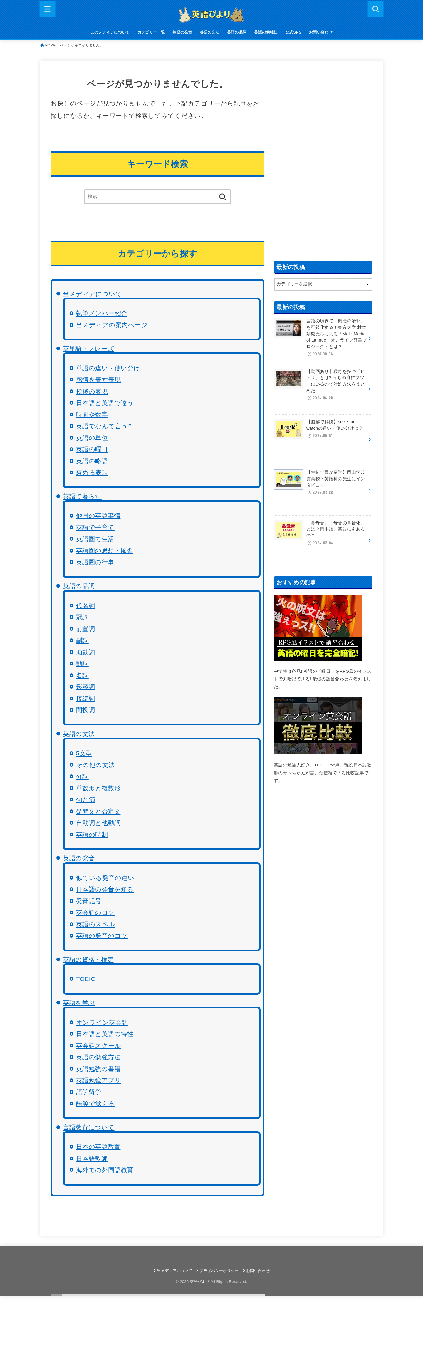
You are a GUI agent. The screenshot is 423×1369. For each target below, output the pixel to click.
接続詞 (85, 698)
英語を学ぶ (79, 1002)
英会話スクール (98, 1045)
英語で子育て (95, 527)
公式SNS (293, 32)
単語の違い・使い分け (108, 368)
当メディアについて (92, 293)
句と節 (85, 799)
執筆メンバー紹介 (101, 313)
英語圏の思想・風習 (104, 550)
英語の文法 (209, 32)
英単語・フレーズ (88, 348)
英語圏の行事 (95, 562)
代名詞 (85, 605)
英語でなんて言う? (104, 426)
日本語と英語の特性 (105, 1033)
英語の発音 (182, 32)
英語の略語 (92, 461)
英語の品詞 (237, 32)
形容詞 (85, 686)
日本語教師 (92, 1158)
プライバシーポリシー (219, 1270)
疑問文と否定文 (98, 811)
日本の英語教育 (98, 1146)
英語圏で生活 (95, 538)
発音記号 (88, 901)
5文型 (84, 753)
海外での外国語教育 (105, 1170)
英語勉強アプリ (98, 1080)
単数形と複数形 (98, 788)
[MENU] (48, 9)
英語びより (199, 1281)
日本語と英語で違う (105, 402)
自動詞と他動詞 (98, 822)
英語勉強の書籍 (98, 1068)
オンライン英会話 (102, 1022)
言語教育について (88, 1127)
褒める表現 (92, 472)
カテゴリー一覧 (151, 32)
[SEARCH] (375, 9)
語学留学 (88, 1092)
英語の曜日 (92, 449)
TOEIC (85, 978)
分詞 (82, 776)
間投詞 (85, 710)
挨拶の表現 (92, 391)
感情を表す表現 (98, 379)
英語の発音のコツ (102, 935)
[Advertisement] (323, 159)
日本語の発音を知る (105, 889)
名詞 (82, 675)
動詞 (82, 663)
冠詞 (82, 617)
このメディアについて (110, 32)
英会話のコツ (95, 912)
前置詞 (85, 628)
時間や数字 (92, 414)
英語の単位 (92, 437)
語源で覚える (95, 1103)
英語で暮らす (82, 496)
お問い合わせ (321, 32)
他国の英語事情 (98, 515)
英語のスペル (95, 924)
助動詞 (85, 652)
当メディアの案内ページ (112, 325)
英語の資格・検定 (88, 959)
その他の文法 (95, 765)
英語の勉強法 (266, 32)
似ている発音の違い (105, 877)
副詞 (82, 640)
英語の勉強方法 (98, 1057)
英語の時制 (92, 834)
